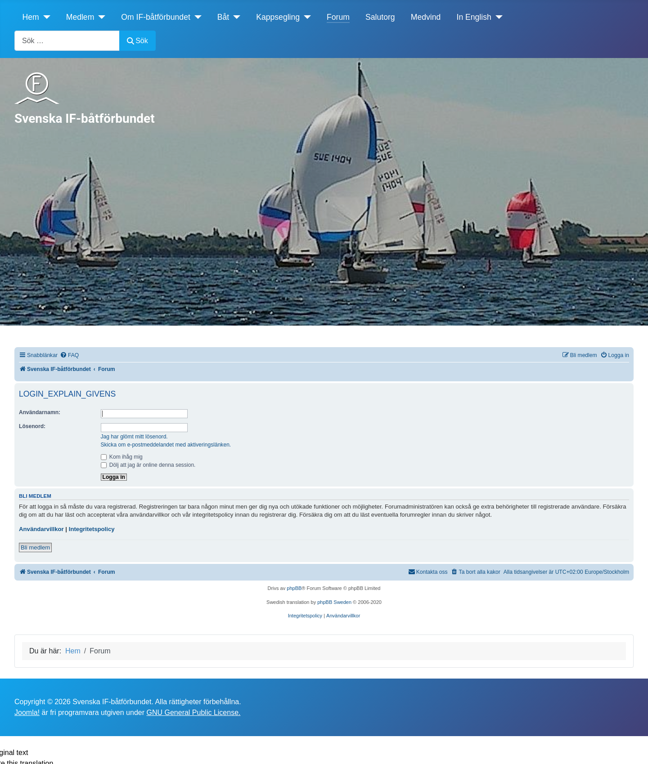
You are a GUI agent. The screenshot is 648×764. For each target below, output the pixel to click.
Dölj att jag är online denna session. (148, 465)
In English (474, 17)
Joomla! (27, 712)
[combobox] (67, 41)
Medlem (80, 17)
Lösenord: (32, 426)
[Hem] (44, 17)
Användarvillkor (41, 529)
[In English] (497, 17)
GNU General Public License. (193, 712)
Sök (137, 41)
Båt (223, 17)
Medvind (426, 17)
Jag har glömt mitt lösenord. (134, 436)
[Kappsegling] (305, 17)
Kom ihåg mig (122, 457)
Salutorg (380, 17)
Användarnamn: (39, 412)
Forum (338, 17)
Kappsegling (278, 17)
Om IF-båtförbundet (155, 17)
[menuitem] (69, 355)
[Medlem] (99, 17)
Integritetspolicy (92, 529)
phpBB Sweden (334, 602)
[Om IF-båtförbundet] (196, 17)
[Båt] (234, 17)
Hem (30, 17)
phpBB (294, 588)
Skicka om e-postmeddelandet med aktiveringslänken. (166, 445)
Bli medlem (35, 547)
